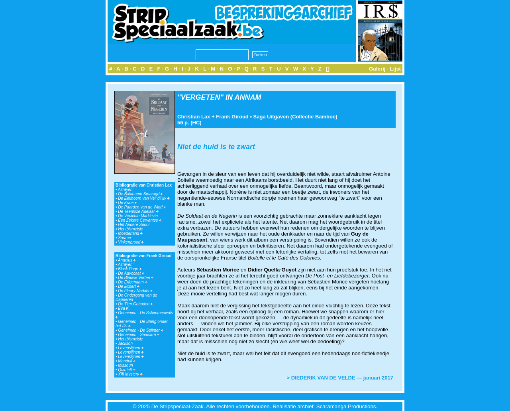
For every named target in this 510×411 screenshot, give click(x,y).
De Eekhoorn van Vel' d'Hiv (144, 198)
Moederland (130, 233)
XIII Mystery (130, 374)
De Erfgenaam (132, 282)
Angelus (127, 260)
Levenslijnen (130, 348)
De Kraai (127, 203)
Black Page (129, 269)
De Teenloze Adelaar (138, 211)
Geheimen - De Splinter (140, 330)
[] (328, 69)
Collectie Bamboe (313, 117)
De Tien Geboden (135, 304)
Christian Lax (193, 117)
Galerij (377, 69)
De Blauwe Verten (135, 277)
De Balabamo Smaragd (140, 194)
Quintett (126, 370)
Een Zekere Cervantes (139, 220)
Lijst (395, 69)
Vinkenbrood (131, 242)
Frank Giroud (232, 117)
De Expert (128, 286)
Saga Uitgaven (271, 117)
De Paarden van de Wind (142, 207)
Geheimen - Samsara (138, 334)
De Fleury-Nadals (135, 291)
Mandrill (126, 361)
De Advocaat (131, 273)
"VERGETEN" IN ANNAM (219, 97)
